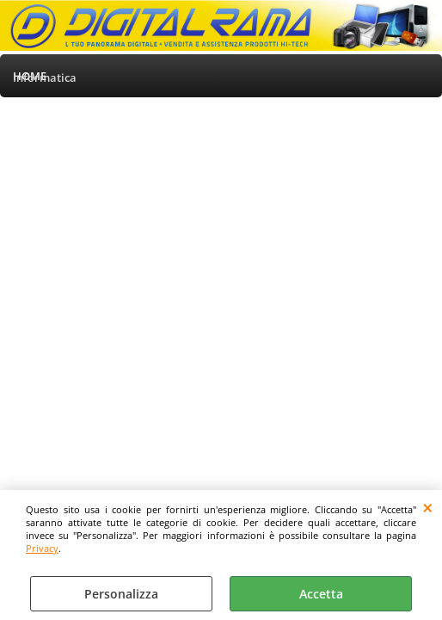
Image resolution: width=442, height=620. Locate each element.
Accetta (321, 594)
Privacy (42, 548)
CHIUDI (427, 507)
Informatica (45, 77)
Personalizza (121, 594)
